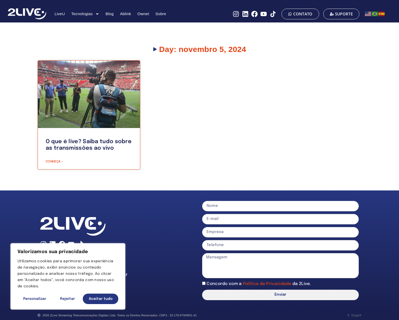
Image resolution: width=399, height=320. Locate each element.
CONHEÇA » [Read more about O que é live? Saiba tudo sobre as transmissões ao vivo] (54, 161)
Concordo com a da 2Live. (259, 283)
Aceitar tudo (101, 299)
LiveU (60, 13)
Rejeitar (67, 299)
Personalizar (34, 299)
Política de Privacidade (267, 283)
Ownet (143, 13)
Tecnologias (85, 14)
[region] (67, 276)
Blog (109, 13)
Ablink (125, 13)
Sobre (160, 13)
